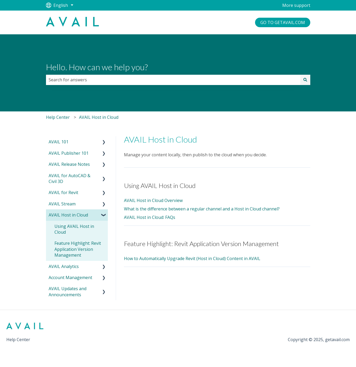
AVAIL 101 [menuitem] (58, 142)
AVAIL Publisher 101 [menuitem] (69, 153)
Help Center (58, 117)
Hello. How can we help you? (97, 67)
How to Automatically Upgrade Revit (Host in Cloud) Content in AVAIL (192, 258)
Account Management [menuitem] (70, 277)
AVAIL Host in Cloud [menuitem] (68, 215)
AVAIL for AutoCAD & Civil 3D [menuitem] (69, 178)
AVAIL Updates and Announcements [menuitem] (67, 291)
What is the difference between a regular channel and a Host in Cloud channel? (202, 209)
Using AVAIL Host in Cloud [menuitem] (74, 229)
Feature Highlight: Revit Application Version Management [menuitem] (77, 249)
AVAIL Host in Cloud (98, 117)
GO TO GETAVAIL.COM (282, 22)
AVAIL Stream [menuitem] (62, 204)
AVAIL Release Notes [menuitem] (69, 164)
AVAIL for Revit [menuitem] (63, 192)
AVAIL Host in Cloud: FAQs (149, 217)
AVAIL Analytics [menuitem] (64, 266)
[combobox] (173, 80)
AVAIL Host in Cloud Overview (153, 200)
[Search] (305, 80)
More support (296, 5)
